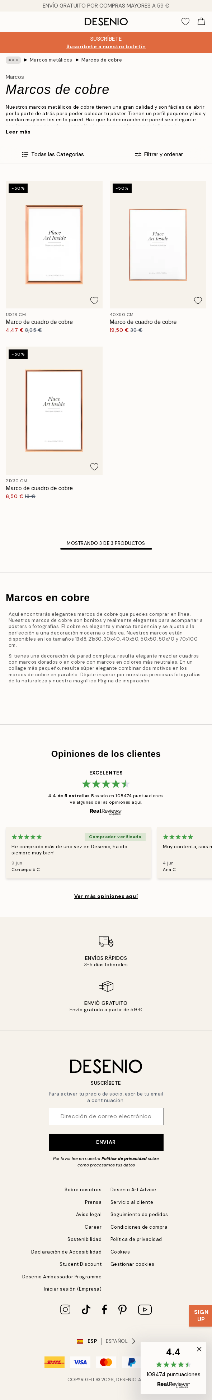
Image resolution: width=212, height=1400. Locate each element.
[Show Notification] (200, 1316)
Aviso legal (89, 1214)
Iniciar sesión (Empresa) (73, 1289)
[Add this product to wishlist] (94, 300)
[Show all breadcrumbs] (13, 60)
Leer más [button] (18, 131)
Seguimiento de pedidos (139, 1214)
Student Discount (81, 1264)
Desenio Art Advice (133, 1190)
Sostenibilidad (84, 1239)
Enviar (106, 1142)
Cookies (120, 1252)
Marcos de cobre (101, 60)
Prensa (93, 1202)
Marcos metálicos (51, 60)
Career (93, 1227)
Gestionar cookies (132, 1264)
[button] (173, 1368)
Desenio (126, 1380)
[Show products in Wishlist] (185, 21)
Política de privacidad (124, 1158)
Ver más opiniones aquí (106, 896)
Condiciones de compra (139, 1227)
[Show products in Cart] (201, 21)
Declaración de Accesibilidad (66, 1252)
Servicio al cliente (132, 1202)
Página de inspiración (124, 681)
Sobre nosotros (83, 1190)
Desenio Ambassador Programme (62, 1277)
